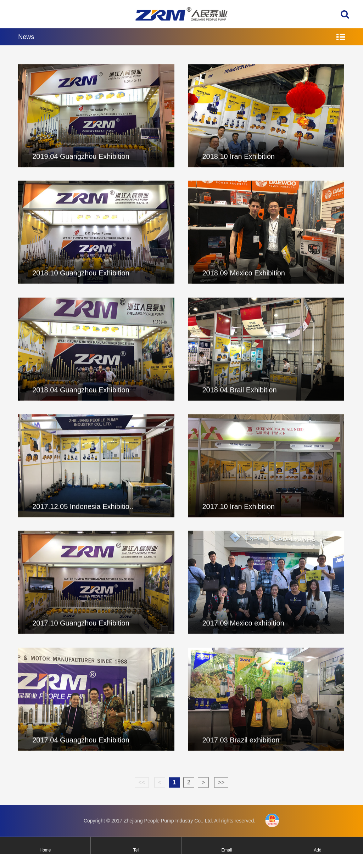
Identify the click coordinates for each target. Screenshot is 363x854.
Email (226, 850)
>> (221, 788)
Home (45, 850)
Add (317, 850)
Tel (136, 850)
